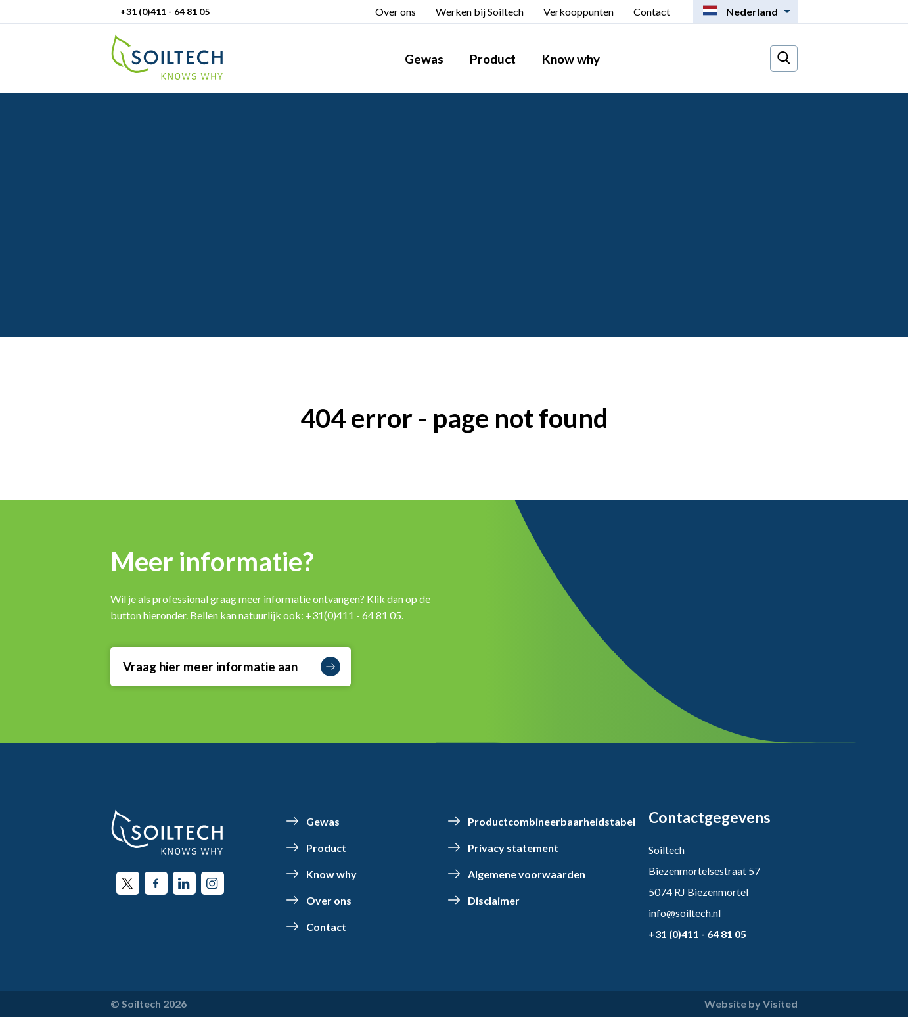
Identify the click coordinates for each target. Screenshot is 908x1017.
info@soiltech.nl (684, 913)
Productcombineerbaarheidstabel (551, 821)
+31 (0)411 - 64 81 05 (165, 11)
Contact (651, 11)
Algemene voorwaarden (526, 874)
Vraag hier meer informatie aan (231, 666)
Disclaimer (494, 900)
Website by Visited (751, 1003)
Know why (571, 58)
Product (493, 58)
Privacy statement (513, 847)
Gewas (424, 58)
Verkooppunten (578, 11)
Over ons (395, 11)
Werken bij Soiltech (480, 11)
